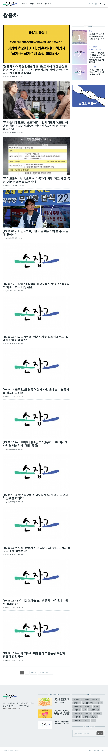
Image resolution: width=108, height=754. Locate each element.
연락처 (103, 750)
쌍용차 (99, 703)
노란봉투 (95, 699)
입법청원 (97, 713)
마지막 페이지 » (46, 672)
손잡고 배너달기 (94, 750)
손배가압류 (78, 699)
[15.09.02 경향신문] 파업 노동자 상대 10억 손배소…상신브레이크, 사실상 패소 (97, 57)
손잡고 (87, 699)
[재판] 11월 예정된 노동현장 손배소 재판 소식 (96, 72)
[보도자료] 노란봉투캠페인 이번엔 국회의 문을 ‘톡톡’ (97, 36)
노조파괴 (87, 713)
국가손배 (77, 710)
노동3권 (93, 717)
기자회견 (77, 717)
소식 (31, 4)
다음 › (33, 672)
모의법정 (77, 703)
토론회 (85, 717)
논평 (84, 710)
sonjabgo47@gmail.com (12, 708)
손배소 (96, 706)
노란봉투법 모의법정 (81, 720)
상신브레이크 (94, 710)
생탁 (93, 720)
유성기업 (87, 706)
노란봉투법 (78, 706)
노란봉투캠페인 (89, 703)
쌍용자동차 (78, 713)
